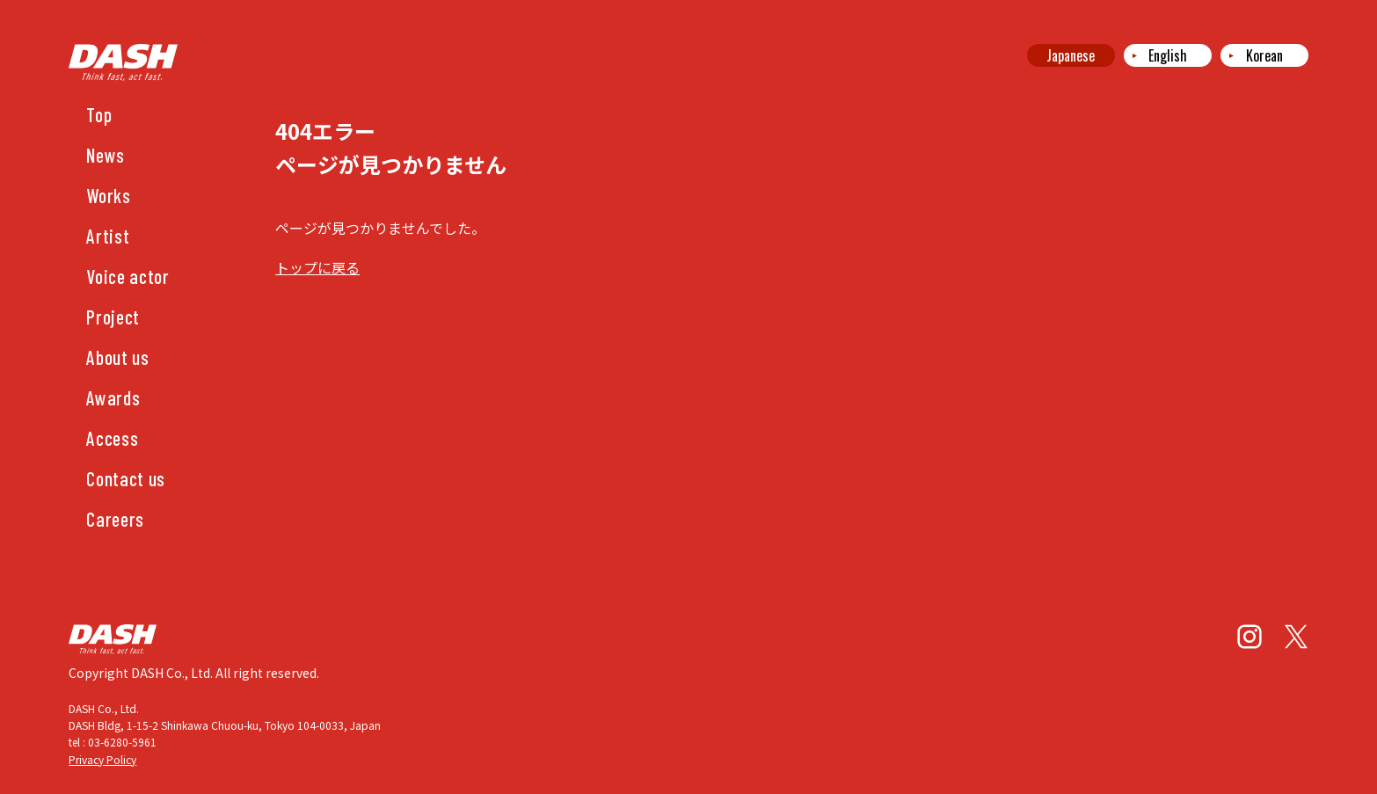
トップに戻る (317, 267)
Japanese (1070, 55)
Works (108, 195)
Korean (1264, 55)
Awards (113, 397)
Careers (115, 518)
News (105, 154)
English (1167, 55)
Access (112, 437)
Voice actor (127, 276)
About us (117, 357)
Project (113, 316)
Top (99, 114)
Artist (107, 235)
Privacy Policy (102, 759)
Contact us (125, 478)
